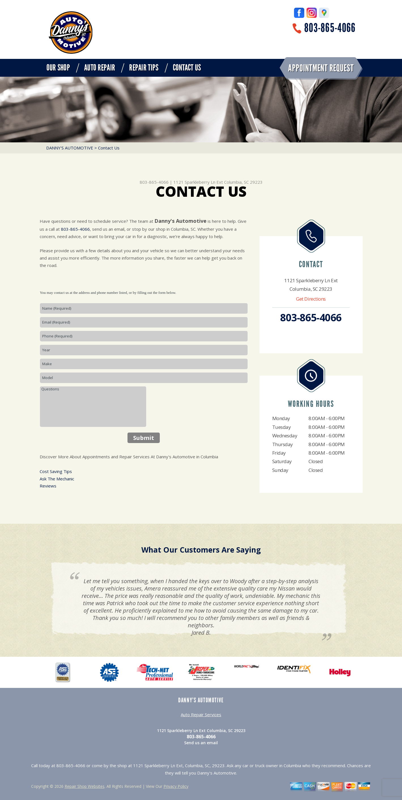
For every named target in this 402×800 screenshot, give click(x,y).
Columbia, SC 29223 (243, 182)
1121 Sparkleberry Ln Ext (198, 182)
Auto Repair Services (201, 714)
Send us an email (201, 742)
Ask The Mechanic (57, 479)
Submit (143, 438)
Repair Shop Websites (85, 786)
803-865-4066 (330, 28)
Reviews (48, 486)
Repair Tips (143, 68)
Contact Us (187, 68)
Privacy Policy (175, 786)
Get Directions (311, 299)
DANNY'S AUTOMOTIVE (69, 148)
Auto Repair (99, 68)
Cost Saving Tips (56, 471)
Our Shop (58, 68)
